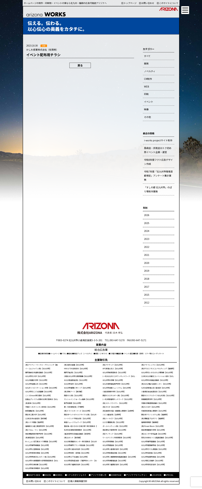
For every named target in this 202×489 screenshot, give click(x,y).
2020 (146, 262)
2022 (146, 246)
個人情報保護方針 (77, 481)
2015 (146, 294)
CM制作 (148, 78)
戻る (80, 65)
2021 (146, 254)
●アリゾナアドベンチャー (135, 474)
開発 (146, 63)
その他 (147, 117)
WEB (146, 86)
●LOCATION (155, 474)
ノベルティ (149, 71)
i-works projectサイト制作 (158, 140)
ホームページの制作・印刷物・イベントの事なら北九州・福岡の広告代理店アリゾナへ (65, 3)
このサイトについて (167, 3)
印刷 (146, 94)
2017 (146, 286)
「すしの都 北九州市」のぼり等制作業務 (158, 189)
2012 (146, 302)
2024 (146, 231)
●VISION (46, 474)
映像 (146, 109)
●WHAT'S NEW (33, 474)
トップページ (129, 3)
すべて (147, 56)
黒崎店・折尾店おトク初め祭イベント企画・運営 (157, 150)
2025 (146, 223)
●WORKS (57, 474)
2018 (146, 278)
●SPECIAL (168, 474)
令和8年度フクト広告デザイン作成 (158, 161)
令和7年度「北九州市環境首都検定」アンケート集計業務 (158, 175)
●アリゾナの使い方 (97, 474)
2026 (146, 215)
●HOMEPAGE (115, 474)
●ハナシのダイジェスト (75, 474)
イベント (148, 101)
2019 (146, 270)
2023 (146, 239)
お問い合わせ (146, 3)
